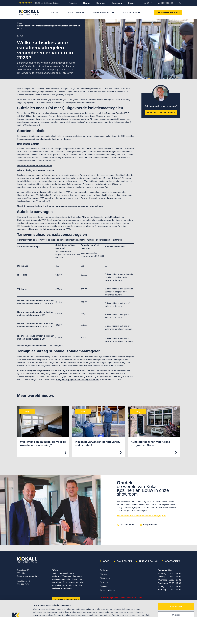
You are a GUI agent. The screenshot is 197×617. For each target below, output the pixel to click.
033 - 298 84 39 (125, 524)
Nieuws (86, 3)
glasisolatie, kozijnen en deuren (55, 139)
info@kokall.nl (148, 524)
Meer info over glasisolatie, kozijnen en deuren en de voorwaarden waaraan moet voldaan (60, 206)
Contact (131, 3)
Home (19, 23)
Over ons (116, 3)
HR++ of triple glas (111, 178)
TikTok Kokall (151, 3)
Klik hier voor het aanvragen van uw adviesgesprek (141, 515)
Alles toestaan (176, 592)
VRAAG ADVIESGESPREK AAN (161, 112)
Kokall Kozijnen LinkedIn (145, 3)
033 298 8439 (23, 584)
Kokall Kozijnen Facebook (142, 3)
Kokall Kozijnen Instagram (148, 3)
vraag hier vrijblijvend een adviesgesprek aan (77, 379)
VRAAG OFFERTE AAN (168, 12)
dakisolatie (31, 139)
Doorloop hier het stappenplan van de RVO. (50, 229)
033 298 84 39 (165, 3)
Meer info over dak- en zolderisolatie (34, 166)
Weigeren (176, 601)
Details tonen (136, 612)
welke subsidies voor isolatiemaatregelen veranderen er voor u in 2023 (48, 27)
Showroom (100, 3)
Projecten (73, 3)
